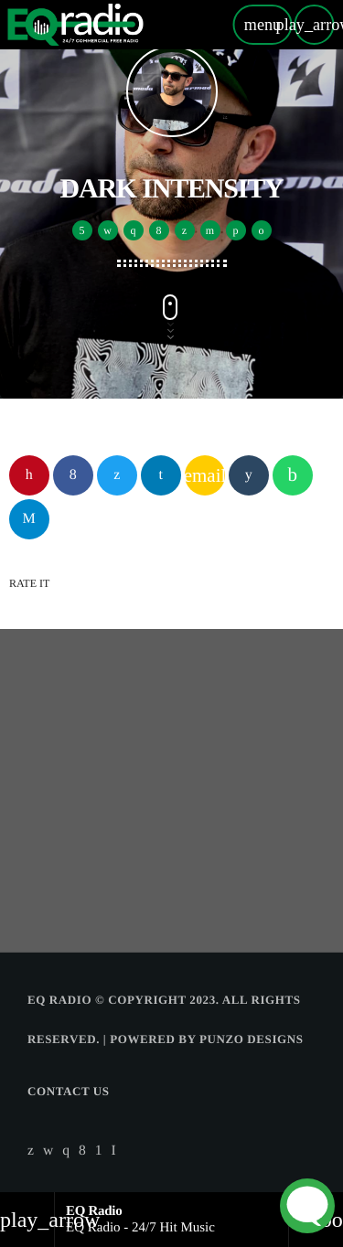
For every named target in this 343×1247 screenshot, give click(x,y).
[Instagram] (66, 1151)
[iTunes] (48, 1151)
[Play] (314, 25)
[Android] (98, 1151)
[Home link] (75, 25)
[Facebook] (82, 1151)
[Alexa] (113, 1151)
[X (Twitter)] (31, 1151)
